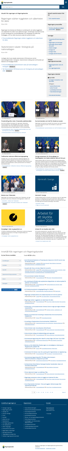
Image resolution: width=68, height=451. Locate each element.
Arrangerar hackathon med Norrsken (56, 80)
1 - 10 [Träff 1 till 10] (33, 392)
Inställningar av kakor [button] (51, 448)
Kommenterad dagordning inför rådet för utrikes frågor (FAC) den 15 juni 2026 (44, 338)
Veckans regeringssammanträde (11, 436)
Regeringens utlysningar (9, 430)
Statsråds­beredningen (55, 91)
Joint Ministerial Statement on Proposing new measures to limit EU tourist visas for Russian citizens (45, 260)
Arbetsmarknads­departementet (33, 409)
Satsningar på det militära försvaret (55, 45)
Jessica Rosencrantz (55, 86)
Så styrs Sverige (6, 413)
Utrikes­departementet (30, 428)
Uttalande (38, 263)
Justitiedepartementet (30, 264)
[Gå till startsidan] (6, 2)
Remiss (37, 318)
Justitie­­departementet (55, 90)
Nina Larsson (33, 271)
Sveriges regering (7, 408)
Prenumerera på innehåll (10, 289)
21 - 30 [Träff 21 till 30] (42, 392)
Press (4, 415)
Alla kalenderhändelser (55, 95)
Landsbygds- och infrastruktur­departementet (32, 421)
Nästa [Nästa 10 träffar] (64, 392)
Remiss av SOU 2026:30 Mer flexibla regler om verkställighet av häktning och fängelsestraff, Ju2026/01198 (44, 345)
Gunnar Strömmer (58, 270)
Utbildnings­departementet (31, 426)
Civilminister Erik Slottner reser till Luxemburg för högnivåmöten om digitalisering (45, 352)
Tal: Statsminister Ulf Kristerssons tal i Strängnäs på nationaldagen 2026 (23, 70)
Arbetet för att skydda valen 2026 (43, 241)
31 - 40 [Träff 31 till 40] (46, 392)
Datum (12, 279)
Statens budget (53, 48)
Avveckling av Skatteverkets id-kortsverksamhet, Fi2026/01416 (40, 321)
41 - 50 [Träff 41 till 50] (51, 392)
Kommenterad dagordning (42, 340)
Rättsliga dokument (48, 291)
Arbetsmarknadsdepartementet (50, 271)
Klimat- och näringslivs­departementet (34, 417)
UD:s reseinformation (54, 18)
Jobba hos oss (6, 419)
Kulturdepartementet (59, 329)
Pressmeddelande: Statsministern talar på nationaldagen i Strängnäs (20, 66)
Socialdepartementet (39, 272)
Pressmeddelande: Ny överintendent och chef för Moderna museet (51, 128)
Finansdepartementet (46, 318)
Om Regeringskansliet (8, 423)
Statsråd (12, 269)
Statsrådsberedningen (50, 272)
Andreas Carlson (50, 309)
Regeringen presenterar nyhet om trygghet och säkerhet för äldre (41, 377)
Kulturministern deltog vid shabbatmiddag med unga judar (40, 333)
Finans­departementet (30, 411)
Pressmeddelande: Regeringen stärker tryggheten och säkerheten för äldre (23, 39)
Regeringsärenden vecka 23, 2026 (56, 65)
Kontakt (4, 417)
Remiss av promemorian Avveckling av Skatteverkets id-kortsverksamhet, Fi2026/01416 (43, 315)
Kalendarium (6, 421)
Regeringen (57, 291)
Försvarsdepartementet (57, 277)
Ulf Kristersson (39, 271)
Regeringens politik (7, 409)
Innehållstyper (12, 260)
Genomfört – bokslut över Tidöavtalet (10, 200)
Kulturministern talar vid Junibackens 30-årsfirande (38, 328)
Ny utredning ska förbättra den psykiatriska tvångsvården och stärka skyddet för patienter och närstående (45, 282)
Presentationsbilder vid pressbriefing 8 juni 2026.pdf (14, 132)
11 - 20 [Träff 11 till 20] (37, 392)
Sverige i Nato (52, 51)
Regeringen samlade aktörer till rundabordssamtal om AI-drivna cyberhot (43, 294)
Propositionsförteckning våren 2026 (56, 39)
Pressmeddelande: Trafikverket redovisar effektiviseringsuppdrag (16, 166)
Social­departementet (30, 424)
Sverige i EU (52, 50)
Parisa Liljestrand (50, 329)
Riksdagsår (12, 283)
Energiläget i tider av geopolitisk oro (10, 236)
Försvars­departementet (31, 413)
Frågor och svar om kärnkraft (42, 205)
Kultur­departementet (30, 419)
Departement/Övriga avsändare (12, 274)
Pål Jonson (49, 277)
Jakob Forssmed (55, 301)
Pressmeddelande (40, 277)
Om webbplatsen (7, 424)
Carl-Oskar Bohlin (45, 296)
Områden (12, 265)
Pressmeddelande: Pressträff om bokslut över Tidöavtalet (15, 203)
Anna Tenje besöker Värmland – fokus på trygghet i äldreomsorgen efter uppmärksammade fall (43, 384)
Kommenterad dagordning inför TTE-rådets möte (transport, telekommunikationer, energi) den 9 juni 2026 (40, 358)
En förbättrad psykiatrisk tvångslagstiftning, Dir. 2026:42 (39, 289)
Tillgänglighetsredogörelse (9, 434)
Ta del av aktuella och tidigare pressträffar (56, 29)
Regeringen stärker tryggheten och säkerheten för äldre (39, 300)
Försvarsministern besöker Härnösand (34, 276)
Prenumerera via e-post (8, 428)
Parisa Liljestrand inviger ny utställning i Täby (36, 372)
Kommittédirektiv (40, 291)
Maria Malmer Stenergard (55, 263)
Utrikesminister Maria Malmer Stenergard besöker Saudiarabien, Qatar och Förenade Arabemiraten (44, 364)
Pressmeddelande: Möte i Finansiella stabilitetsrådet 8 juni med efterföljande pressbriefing (16, 130)
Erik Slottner (49, 353)
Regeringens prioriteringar (55, 42)
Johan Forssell (53, 88)
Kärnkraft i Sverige (40, 203)
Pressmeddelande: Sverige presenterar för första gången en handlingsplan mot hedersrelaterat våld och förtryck (50, 169)
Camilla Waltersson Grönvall (47, 270)
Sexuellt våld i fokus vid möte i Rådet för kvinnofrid (38, 268)
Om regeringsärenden (54, 68)
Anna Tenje (49, 301)
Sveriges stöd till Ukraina (55, 53)
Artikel (37, 270)
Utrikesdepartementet (40, 264)
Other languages (7, 426)
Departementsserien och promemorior (44, 323)
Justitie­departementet (30, 415)
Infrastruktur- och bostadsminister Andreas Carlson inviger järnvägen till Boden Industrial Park (45, 307)
